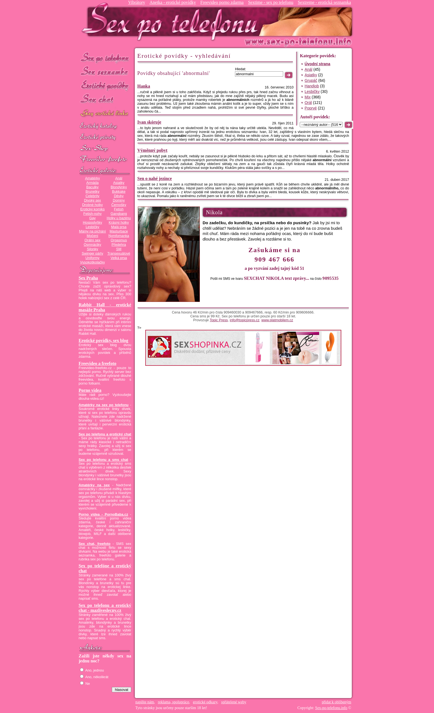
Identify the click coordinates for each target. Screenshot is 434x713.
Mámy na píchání (92, 231)
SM (119, 249)
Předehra (119, 245)
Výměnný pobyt (152, 150)
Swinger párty (92, 253)
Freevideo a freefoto (97, 363)
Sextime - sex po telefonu (270, 2)
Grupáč (310, 80)
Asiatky (119, 183)
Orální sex (92, 240)
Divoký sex (92, 200)
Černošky (118, 205)
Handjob (311, 86)
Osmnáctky (92, 245)
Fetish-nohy (92, 214)
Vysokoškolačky (92, 262)
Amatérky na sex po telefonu (103, 405)
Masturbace (119, 231)
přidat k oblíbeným (336, 702)
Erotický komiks (92, 209)
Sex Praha (88, 278)
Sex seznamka (105, 71)
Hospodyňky (92, 222)
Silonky (92, 249)
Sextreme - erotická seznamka (324, 2)
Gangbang (118, 214)
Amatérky (92, 178)
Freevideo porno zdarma (222, 2)
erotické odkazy (205, 702)
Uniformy (93, 258)
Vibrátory (136, 2)
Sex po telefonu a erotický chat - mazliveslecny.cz (105, 608)
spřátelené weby (233, 702)
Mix (307, 97)
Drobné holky (92, 205)
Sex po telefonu (105, 57)
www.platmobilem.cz (277, 320)
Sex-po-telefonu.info (331, 708)
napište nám (144, 702)
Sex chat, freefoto (94, 544)
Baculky (92, 187)
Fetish (118, 209)
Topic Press (219, 320)
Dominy (119, 200)
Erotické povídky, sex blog (103, 340)
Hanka (143, 86)
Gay (92, 218)
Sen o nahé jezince (154, 178)
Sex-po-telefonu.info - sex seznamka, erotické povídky (171, 21)
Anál (118, 178)
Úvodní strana (317, 64)
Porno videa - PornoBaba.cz (103, 514)
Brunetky (92, 192)
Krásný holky (119, 222)
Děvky (118, 196)
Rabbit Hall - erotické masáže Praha (105, 307)
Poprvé (310, 108)
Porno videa (90, 390)
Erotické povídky (105, 86)
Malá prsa (118, 227)
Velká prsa (118, 258)
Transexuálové (118, 253)
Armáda (92, 183)
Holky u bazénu (119, 218)
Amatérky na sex (94, 485)
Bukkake (119, 192)
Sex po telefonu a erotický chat (105, 434)
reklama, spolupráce (173, 702)
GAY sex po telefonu (105, 114)
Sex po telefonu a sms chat (103, 460)
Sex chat (105, 100)
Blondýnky (119, 187)
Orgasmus (119, 240)
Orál (308, 102)
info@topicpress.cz (244, 320)
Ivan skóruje (149, 122)
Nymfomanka (118, 236)
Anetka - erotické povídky (172, 2)
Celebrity (92, 196)
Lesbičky (92, 227)
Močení (92, 236)
